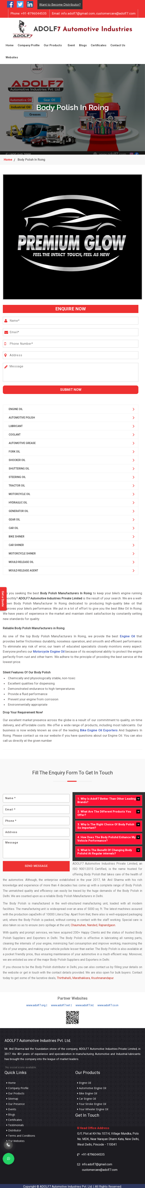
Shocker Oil (17, 458)
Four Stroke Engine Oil (91, 1103)
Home (10, 44)
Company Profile (29, 44)
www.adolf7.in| (84, 1004)
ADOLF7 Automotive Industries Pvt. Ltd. (38, 1039)
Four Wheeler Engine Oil (92, 1108)
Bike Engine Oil (87, 1092)
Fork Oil (14, 450)
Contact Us (117, 44)
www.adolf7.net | (61, 1004)
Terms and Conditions (20, 1134)
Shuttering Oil (19, 467)
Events (11, 1108)
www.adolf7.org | (36, 1004)
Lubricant (16, 424)
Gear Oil (14, 518)
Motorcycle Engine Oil (48, 650)
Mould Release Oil (21, 560)
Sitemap (12, 1097)
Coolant (15, 433)
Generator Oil (18, 509)
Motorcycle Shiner (22, 552)
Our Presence (15, 1103)
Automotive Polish (22, 416)
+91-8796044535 (29, 13)
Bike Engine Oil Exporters (99, 729)
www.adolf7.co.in (107, 1004)
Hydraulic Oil (18, 501)
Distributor (13, 1129)
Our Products (53, 44)
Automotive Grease (22, 441)
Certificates (98, 44)
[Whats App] (8, 1158)
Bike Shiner (16, 535)
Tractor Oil (17, 484)
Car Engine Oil (86, 1097)
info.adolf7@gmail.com (73, 13)
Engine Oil (16, 407)
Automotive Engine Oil (91, 1087)
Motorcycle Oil (19, 492)
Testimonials (15, 1124)
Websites (12, 56)
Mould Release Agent (23, 568)
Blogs (83, 44)
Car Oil (13, 526)
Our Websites (15, 1140)
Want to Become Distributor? (60, 4)
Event (71, 44)
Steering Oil (17, 475)
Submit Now (70, 388)
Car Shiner (16, 543)
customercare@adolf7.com (116, 13)
